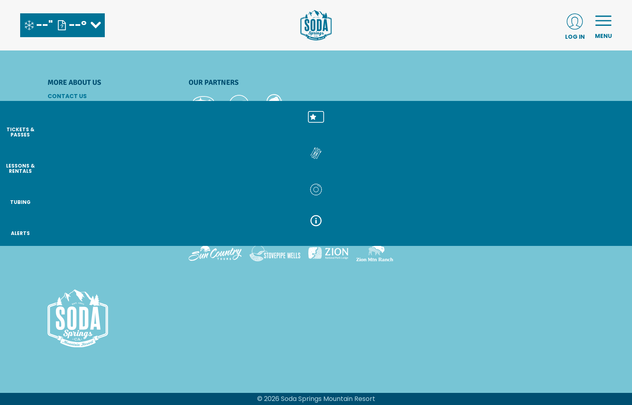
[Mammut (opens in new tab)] (274, 105)
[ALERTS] (612, 234)
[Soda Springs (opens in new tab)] (442, 230)
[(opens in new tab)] (575, 25)
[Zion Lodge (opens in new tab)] (328, 253)
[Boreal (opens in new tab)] (252, 230)
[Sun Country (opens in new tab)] (215, 253)
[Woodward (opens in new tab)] (537, 230)
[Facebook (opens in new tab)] (78, 224)
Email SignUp (68, 118)
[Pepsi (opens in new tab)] (239, 105)
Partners (63, 140)
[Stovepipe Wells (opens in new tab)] (274, 253)
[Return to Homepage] (316, 25)
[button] (612, 125)
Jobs (56, 129)
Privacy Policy (71, 151)
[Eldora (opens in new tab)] (336, 230)
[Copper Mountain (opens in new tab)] (295, 230)
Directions (65, 107)
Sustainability (71, 161)
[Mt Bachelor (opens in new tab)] (373, 230)
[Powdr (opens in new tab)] (207, 230)
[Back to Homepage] (108, 319)
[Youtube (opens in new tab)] (100, 224)
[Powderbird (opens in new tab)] (481, 230)
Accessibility (69, 183)
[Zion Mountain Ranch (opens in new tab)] (374, 253)
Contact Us (67, 96)
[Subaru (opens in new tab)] (204, 104)
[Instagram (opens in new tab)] (56, 224)
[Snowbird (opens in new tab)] (410, 230)
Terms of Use (68, 172)
